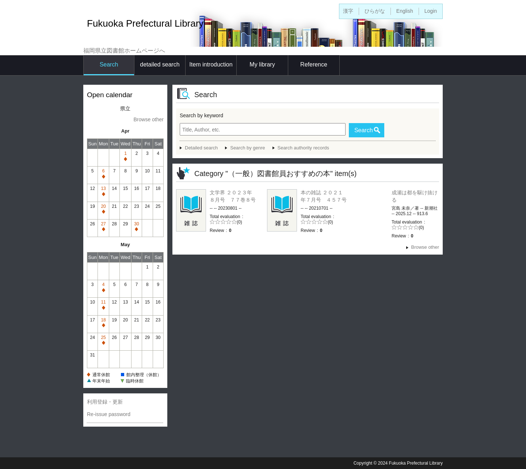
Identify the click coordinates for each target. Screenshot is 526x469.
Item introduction (210, 64)
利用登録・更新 (105, 402)
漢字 (348, 11)
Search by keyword (201, 115)
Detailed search (201, 147)
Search (109, 64)
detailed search (160, 64)
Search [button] (363, 130)
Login (430, 11)
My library (262, 64)
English (404, 11)
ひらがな (375, 11)
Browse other (149, 119)
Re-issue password (108, 414)
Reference (313, 64)
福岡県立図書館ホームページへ (124, 50)
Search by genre (247, 147)
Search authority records (303, 147)
